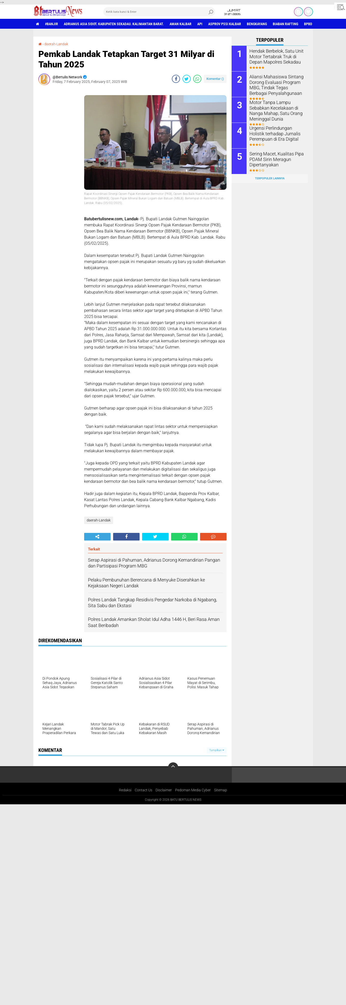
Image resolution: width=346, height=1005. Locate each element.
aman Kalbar (180, 24)
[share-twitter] (187, 79)
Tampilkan (216, 750)
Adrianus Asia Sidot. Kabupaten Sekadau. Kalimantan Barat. (114, 24)
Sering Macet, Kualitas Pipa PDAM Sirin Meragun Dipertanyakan (273, 159)
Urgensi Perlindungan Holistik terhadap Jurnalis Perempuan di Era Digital (276, 133)
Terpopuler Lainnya (269, 178)
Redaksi (125, 790)
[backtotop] (173, 767)
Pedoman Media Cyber (193, 790)
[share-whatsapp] (197, 79)
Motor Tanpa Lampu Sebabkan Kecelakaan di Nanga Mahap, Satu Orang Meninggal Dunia (273, 110)
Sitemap (220, 790)
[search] (159, 11)
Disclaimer (164, 790)
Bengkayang (257, 24)
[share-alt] (97, 537)
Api (199, 24)
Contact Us (143, 790)
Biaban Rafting (285, 24)
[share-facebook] (176, 79)
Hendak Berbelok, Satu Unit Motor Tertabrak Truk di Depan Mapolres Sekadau (276, 56)
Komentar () (215, 79)
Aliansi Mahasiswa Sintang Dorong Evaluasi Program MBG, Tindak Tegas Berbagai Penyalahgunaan (275, 84)
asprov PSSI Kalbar (224, 24)
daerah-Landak (56, 44)
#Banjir (51, 24)
